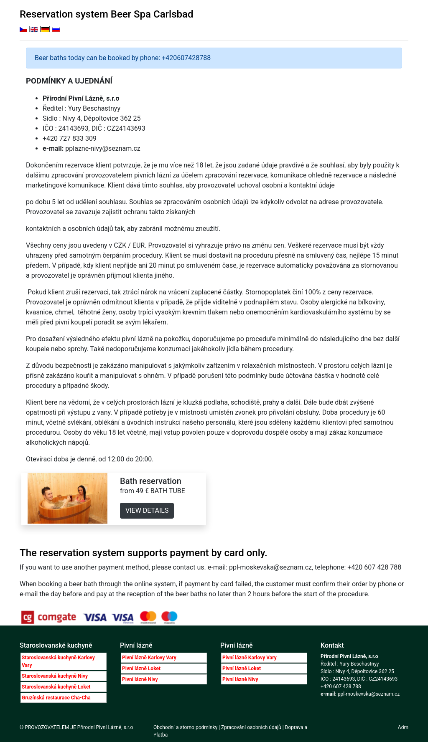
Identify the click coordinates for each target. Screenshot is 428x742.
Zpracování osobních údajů (251, 727)
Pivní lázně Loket (141, 668)
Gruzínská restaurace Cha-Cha (56, 698)
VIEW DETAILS (146, 510)
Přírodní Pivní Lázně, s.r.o (105, 727)
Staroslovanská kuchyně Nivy (55, 676)
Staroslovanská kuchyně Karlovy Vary (58, 661)
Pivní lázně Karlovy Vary (149, 658)
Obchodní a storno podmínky (186, 727)
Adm (403, 727)
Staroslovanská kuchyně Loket (56, 687)
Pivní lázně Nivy (140, 679)
